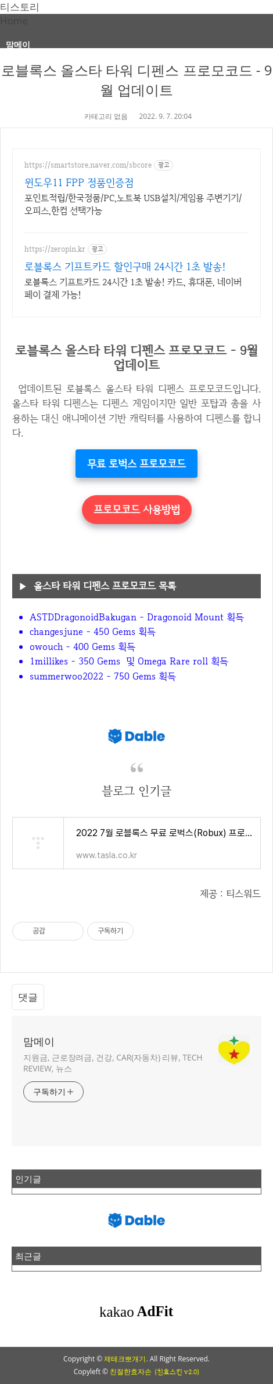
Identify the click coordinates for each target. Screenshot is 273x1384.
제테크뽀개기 (125, 1359)
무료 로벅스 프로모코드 (136, 463)
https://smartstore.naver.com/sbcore (88, 165)
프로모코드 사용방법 (137, 509)
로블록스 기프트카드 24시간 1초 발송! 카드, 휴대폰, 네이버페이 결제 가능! (133, 288)
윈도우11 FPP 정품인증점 (79, 182)
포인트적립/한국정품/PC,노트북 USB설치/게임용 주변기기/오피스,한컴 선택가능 (133, 204)
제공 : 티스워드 (230, 893)
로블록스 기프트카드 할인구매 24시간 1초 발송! (125, 266)
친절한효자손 (131, 1371)
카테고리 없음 (106, 116)
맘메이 (18, 44)
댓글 (28, 997)
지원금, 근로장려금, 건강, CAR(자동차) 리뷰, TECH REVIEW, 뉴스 (113, 1063)
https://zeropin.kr (54, 249)
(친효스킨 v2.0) (177, 1371)
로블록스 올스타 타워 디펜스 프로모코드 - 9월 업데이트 (136, 79)
